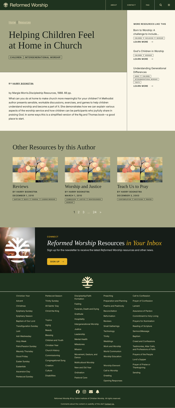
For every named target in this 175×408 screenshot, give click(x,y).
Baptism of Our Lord (25, 321)
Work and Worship (112, 346)
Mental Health (80, 339)
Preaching (108, 296)
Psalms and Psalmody (114, 306)
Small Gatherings (111, 326)
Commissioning (52, 355)
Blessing (49, 335)
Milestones (79, 344)
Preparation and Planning (115, 301)
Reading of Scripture (142, 326)
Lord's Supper (139, 359)
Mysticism (138, 199)
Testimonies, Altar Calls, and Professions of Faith (144, 348)
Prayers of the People (143, 354)
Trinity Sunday (52, 301)
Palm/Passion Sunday (26, 346)
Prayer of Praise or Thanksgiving (141, 366)
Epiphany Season (24, 316)
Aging (137, 76)
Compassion (71, 199)
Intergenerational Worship (43, 57)
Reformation (109, 316)
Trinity (106, 336)
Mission (78, 349)
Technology (109, 331)
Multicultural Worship (84, 362)
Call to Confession (141, 296)
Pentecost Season (53, 296)
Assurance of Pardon (142, 311)
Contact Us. (109, 404)
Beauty (48, 330)
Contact (131, 5)
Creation (49, 365)
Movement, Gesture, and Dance (85, 356)
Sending (136, 372)
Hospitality (79, 319)
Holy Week (21, 341)
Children (16, 57)
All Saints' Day (52, 306)
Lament (136, 306)
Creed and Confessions (144, 341)
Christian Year (51, 345)
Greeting (108, 375)
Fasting (77, 304)
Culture (48, 370)
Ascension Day (23, 371)
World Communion (112, 351)
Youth (137, 82)
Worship (160, 38)
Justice (82, 199)
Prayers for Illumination (143, 321)
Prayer (149, 199)
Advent (19, 301)
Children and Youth (54, 340)
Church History (52, 350)
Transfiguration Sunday (27, 326)
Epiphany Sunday (24, 311)
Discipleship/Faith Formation (82, 297)
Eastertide (21, 366)
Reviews (107, 321)
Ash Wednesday (23, 336)
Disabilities (50, 375)
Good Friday (22, 356)
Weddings (108, 341)
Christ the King (52, 311)
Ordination (79, 372)
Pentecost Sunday (24, 376)
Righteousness (95, 199)
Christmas (21, 306)
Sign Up (57, 261)
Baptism (17, 199)
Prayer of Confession (143, 301)
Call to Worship (111, 370)
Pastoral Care (80, 377)
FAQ (147, 5)
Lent (18, 331)
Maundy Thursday (24, 351)
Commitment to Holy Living (145, 316)
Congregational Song (55, 360)
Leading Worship (48, 199)
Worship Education (112, 356)
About (114, 5)
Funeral (35, 199)
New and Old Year (82, 367)
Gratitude (78, 314)
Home (12, 22)
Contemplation (125, 199)
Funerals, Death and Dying (86, 309)
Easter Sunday (23, 361)
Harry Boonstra (23, 83)
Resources (24, 22)
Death (26, 199)
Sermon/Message (141, 331)
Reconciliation (110, 311)
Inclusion (149, 38)
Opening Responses (113, 380)
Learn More (143, 42)
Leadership (79, 334)
